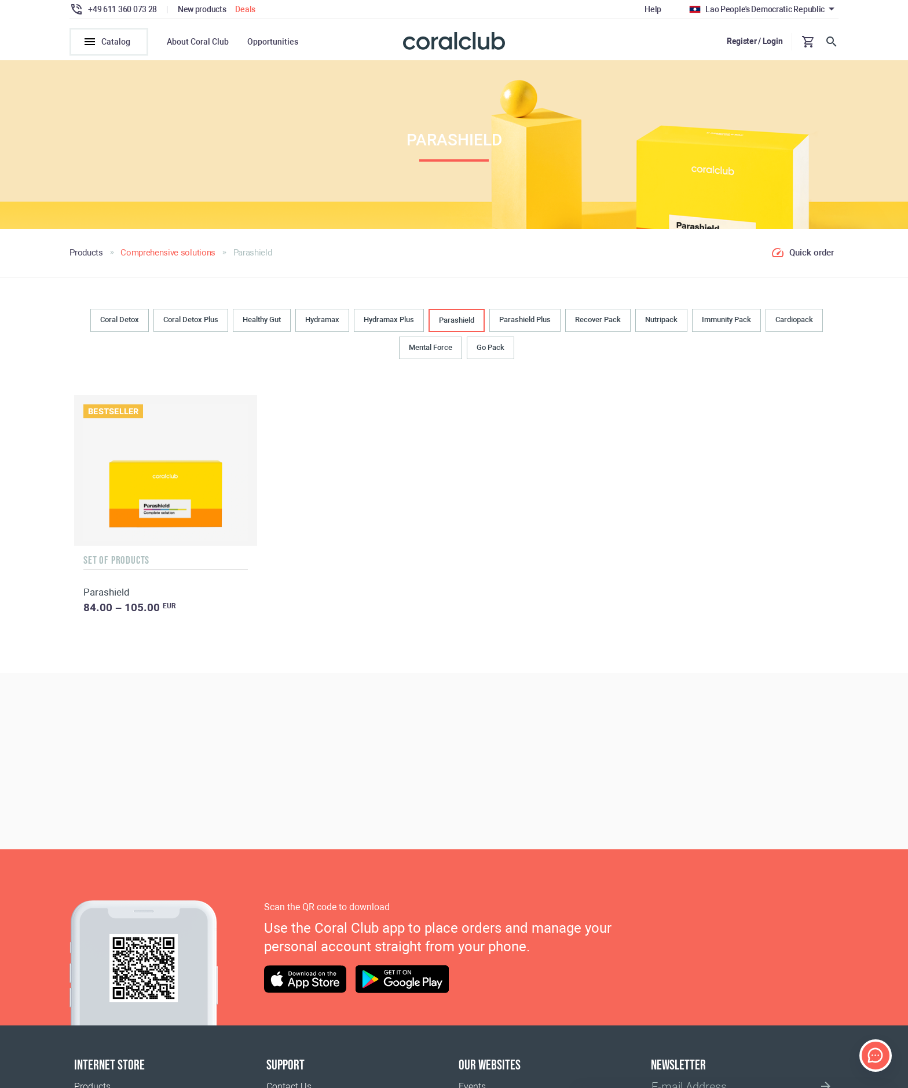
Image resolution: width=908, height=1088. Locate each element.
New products (202, 9)
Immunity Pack (726, 319)
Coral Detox (119, 319)
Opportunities (272, 42)
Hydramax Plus (389, 319)
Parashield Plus (525, 319)
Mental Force (430, 347)
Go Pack (490, 347)
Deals (245, 9)
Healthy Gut (262, 319)
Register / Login (755, 41)
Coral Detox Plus (190, 319)
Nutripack (661, 319)
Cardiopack (794, 319)
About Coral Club (198, 41)
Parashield (456, 320)
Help (653, 9)
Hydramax (322, 319)
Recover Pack (598, 319)
